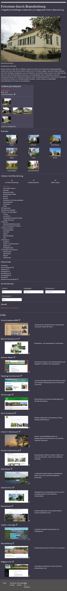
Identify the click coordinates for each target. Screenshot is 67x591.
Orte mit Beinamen (6, 267)
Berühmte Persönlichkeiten (9, 279)
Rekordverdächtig (8, 236)
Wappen (5, 255)
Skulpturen (6, 242)
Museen (5, 222)
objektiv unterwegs (8, 525)
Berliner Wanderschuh (9, 339)
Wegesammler (6, 562)
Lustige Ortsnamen (8, 220)
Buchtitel (3, 277)
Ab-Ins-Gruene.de (7, 413)
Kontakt (12, 585)
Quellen (5, 234)
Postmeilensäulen (8, 230)
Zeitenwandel (7, 257)
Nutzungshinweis (22, 583)
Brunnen (5, 198)
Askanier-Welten (7, 357)
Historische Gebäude (9, 210)
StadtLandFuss (6, 488)
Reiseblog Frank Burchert (10, 376)
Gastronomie (6, 208)
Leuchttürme (6, 216)
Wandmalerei (7, 253)
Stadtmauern (7, 246)
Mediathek (27, 587)
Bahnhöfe (6, 190)
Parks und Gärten (8, 228)
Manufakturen (5, 273)
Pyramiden (6, 232)
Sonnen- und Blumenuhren (11, 244)
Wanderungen (6, 395)
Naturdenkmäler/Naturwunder (11, 224)
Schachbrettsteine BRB (9, 320)
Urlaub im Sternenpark (9, 432)
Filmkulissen (6, 204)
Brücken (5, 196)
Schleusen (6, 240)
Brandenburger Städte (9, 194)
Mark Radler (5, 469)
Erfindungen (4, 271)
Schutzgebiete (5, 275)
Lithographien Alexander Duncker (12, 218)
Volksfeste (4, 269)
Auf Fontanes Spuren (9, 188)
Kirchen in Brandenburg (10, 450)
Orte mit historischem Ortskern (12, 226)
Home (4, 583)
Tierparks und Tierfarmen (10, 249)
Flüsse (5, 206)
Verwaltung (4, 265)
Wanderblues (6, 506)
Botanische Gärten (8, 192)
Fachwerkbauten (8, 202)
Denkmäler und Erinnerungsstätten (13, 200)
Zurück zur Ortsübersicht (8, 126)
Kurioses (5, 214)
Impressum (13, 583)
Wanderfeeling (6, 543)
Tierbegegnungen (8, 248)
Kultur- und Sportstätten (10, 212)
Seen (4, 238)
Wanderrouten (7, 251)
